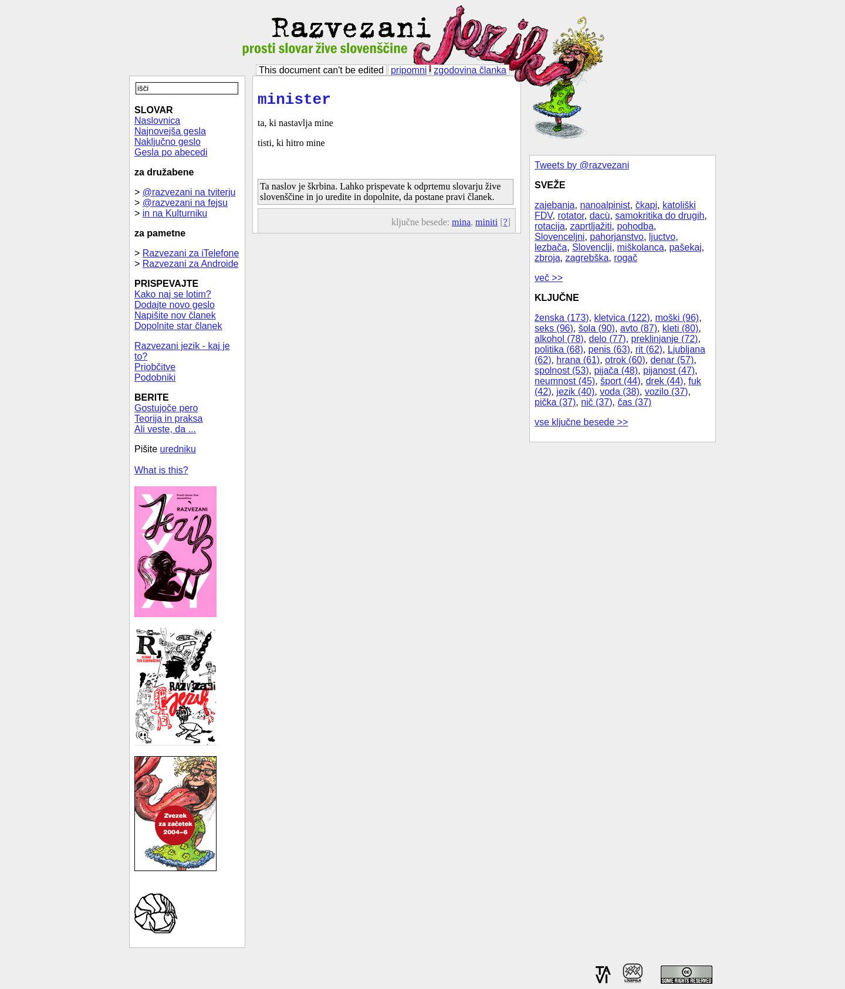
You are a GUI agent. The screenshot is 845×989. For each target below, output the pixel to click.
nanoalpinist (605, 205)
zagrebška (587, 258)
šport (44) (620, 381)
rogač (625, 258)
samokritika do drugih (659, 216)
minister (294, 101)
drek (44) (664, 381)
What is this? (161, 470)
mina (461, 226)
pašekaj (685, 247)
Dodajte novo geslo (174, 305)
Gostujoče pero (166, 408)
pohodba (635, 226)
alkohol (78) (559, 339)
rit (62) (649, 349)
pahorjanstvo (617, 237)
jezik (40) (575, 392)
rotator (570, 216)
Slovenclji (592, 247)
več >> (549, 278)
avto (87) (638, 328)
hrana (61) (578, 360)
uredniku (178, 449)
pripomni (409, 70)
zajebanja (555, 205)
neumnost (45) (565, 381)
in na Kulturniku (175, 213)
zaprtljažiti (590, 226)
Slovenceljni (559, 237)
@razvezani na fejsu (185, 203)
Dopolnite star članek (178, 326)
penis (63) (609, 349)
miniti (486, 226)
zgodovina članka (470, 70)
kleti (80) (680, 328)
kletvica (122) (622, 318)
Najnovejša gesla (170, 131)
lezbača (551, 247)
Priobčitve (154, 367)
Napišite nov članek (175, 315)
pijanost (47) (669, 370)
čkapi (646, 205)
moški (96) (677, 318)
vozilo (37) (666, 392)
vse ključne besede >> (581, 422)
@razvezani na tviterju (189, 192)
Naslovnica (157, 121)
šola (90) (597, 328)
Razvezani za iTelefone (191, 253)
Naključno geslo (167, 142)
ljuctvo (662, 237)
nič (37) (596, 402)
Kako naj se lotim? (172, 294)
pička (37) (555, 402)
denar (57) (672, 360)
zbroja (547, 258)
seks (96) (554, 328)
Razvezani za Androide (191, 264)
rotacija (550, 226)
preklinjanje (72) (664, 339)
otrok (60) (625, 360)
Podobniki (154, 377)
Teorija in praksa (168, 419)
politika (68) (559, 349)
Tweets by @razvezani (582, 165)
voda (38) (620, 392)
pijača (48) (616, 370)
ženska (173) (562, 318)
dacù (600, 216)
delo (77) (607, 339)
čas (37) (634, 402)
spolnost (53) (562, 370)
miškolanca (640, 247)
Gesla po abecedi (171, 152)
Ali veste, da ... (165, 429)
